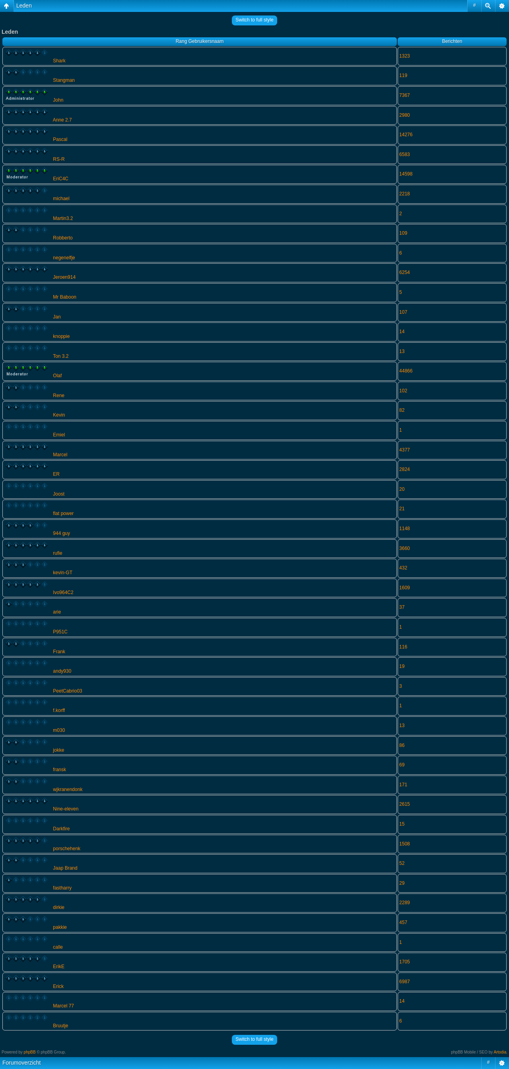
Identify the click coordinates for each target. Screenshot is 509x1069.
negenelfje (64, 257)
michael (61, 198)
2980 (404, 115)
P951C (60, 632)
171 (403, 784)
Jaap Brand (65, 868)
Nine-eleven (65, 809)
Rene (58, 395)
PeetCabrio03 (67, 691)
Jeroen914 (64, 277)
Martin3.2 (63, 218)
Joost (58, 494)
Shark (59, 61)
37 (401, 607)
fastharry (62, 888)
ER (56, 474)
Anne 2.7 (62, 120)
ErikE (58, 966)
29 (401, 883)
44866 (405, 371)
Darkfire (61, 829)
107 (403, 312)
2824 (404, 469)
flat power (63, 513)
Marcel (60, 454)
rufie (57, 553)
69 (401, 765)
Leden (24, 5)
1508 (404, 844)
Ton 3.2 (60, 356)
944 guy (61, 533)
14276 (405, 134)
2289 (404, 902)
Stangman (64, 80)
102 (403, 391)
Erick (58, 986)
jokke (58, 750)
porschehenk (66, 848)
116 (403, 647)
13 (401, 351)
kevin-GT (62, 572)
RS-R (58, 159)
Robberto (62, 238)
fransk (59, 769)
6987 (404, 981)
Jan (56, 317)
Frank (59, 651)
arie (57, 612)
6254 (404, 272)
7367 (404, 95)
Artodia (500, 1052)
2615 (404, 804)
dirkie (58, 907)
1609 (404, 587)
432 (403, 568)
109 (403, 233)
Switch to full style (254, 20)
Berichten (452, 41)
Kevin (59, 415)
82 (401, 410)
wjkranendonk (67, 789)
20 (401, 489)
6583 (404, 154)
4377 (404, 450)
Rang (181, 41)
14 (401, 331)
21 (401, 508)
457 (403, 922)
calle (58, 947)
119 (403, 75)
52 (401, 863)
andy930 (62, 671)
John (58, 100)
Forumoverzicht (21, 1062)
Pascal (60, 139)
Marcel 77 (63, 1006)
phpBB (30, 1052)
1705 (404, 962)
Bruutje (60, 1025)
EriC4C (60, 178)
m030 (59, 730)
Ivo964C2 (63, 592)
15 (401, 824)
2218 (404, 194)
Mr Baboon (64, 297)
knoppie (61, 336)
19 (401, 666)
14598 (405, 174)
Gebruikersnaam (206, 41)
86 (401, 745)
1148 (404, 528)
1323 (404, 56)
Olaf (57, 375)
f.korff (59, 710)
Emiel (59, 435)
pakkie (60, 927)
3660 (404, 548)
